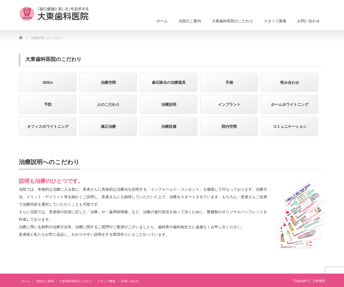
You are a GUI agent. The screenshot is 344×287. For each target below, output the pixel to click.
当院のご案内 (189, 21)
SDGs (47, 82)
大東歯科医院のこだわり (232, 21)
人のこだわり (108, 104)
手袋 (229, 82)
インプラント (229, 104)
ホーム (162, 21)
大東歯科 (318, 281)
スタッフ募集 (275, 21)
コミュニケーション (290, 126)
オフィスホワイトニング (48, 126)
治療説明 (168, 104)
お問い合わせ (308, 21)
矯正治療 (108, 126)
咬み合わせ (289, 82)
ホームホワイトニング (290, 104)
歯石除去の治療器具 (169, 82)
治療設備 (168, 126)
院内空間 (229, 126)
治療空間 (108, 82)
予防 (48, 104)
